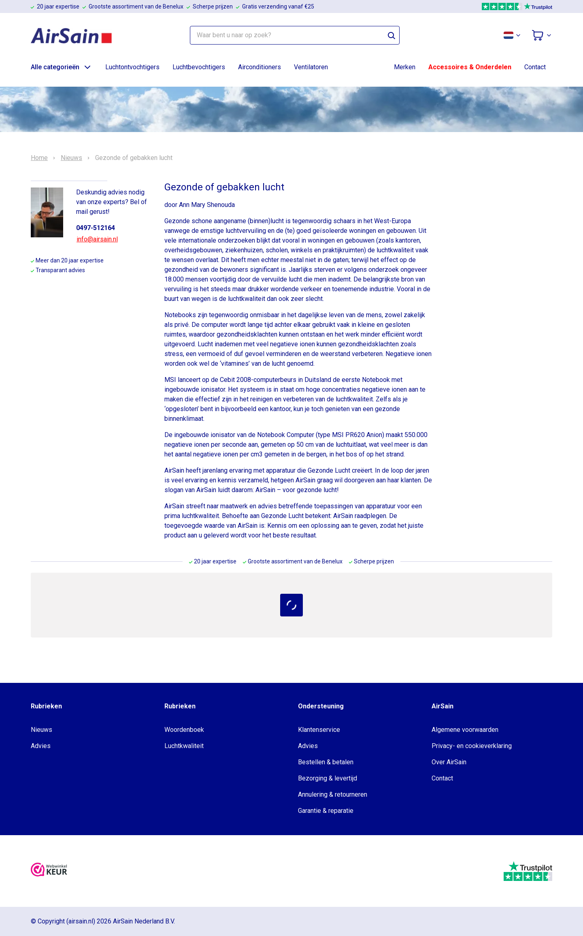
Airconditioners (259, 67)
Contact (535, 67)
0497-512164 (95, 228)
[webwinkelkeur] (49, 871)
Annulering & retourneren (332, 794)
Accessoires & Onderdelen (469, 67)
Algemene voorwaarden (465, 729)
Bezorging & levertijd (327, 778)
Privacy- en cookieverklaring (472, 746)
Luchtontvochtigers (132, 67)
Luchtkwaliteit (184, 746)
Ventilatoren (311, 67)
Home (39, 158)
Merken (404, 67)
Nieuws (71, 158)
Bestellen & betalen (325, 762)
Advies (41, 746)
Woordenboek (184, 729)
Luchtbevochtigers (198, 67)
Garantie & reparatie (325, 810)
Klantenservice (319, 729)
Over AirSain (449, 762)
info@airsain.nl (97, 239)
